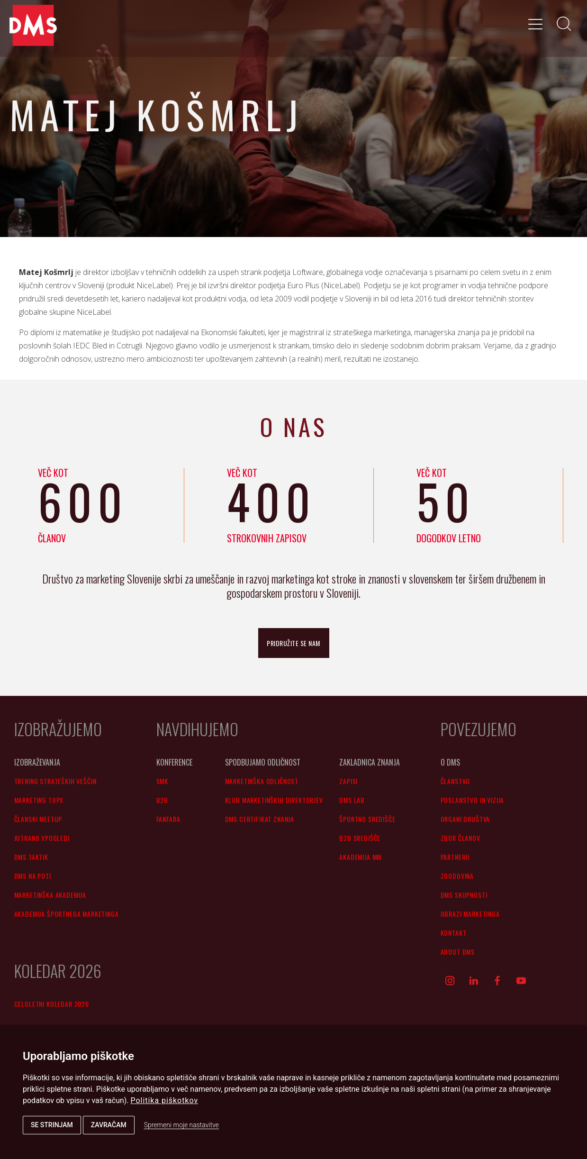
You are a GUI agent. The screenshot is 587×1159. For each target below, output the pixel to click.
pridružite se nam (293, 643)
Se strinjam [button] (52, 1125)
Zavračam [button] (108, 1125)
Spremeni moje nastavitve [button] (181, 1125)
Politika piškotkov (165, 1100)
